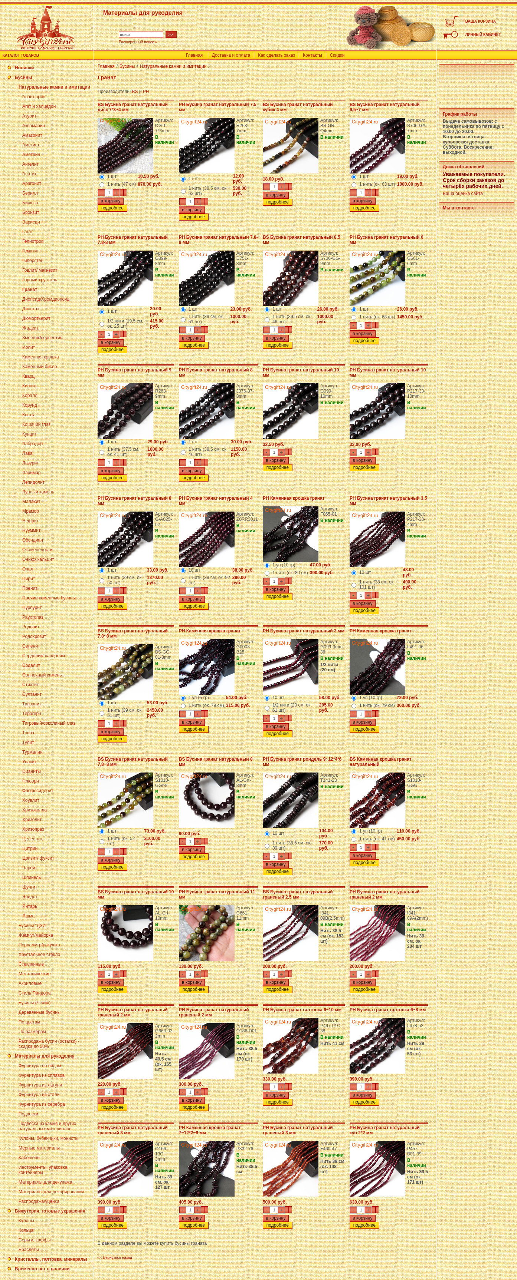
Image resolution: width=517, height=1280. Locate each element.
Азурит (29, 116)
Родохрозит (34, 636)
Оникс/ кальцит (38, 559)
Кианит (29, 385)
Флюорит (31, 781)
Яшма (28, 916)
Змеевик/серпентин (42, 337)
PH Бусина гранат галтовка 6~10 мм (302, 1009)
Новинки (24, 67)
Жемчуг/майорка (36, 935)
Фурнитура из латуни (40, 1085)
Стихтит (30, 684)
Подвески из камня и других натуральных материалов (47, 1126)
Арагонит (31, 183)
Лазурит (30, 463)
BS (135, 91)
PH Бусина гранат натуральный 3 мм (303, 631)
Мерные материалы (39, 1148)
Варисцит (32, 222)
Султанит (32, 694)
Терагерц (31, 713)
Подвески (28, 1114)
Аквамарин (33, 125)
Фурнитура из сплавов (42, 1075)
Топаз (28, 732)
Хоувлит (30, 800)
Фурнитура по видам (40, 1065)
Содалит (31, 665)
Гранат (29, 289)
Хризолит (32, 819)
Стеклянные (31, 964)
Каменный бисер (39, 366)
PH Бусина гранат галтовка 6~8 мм (388, 1009)
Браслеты (29, 1249)
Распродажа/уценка (39, 1201)
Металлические (35, 973)
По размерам (32, 1031)
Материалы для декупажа (45, 1182)
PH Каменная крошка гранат (294, 498)
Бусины (23, 77)
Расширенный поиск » (138, 42)
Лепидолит (33, 482)
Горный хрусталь (39, 279)
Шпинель (31, 877)
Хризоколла (34, 810)
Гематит (30, 251)
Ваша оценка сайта (463, 193)
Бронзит (30, 212)
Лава (27, 453)
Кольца (26, 1230)
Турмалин (32, 752)
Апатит (29, 173)
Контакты (312, 55)
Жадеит (30, 328)
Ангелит (30, 164)
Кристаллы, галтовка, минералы (51, 1259)
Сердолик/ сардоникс (44, 655)
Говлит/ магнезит (39, 270)
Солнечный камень (42, 675)
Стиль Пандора (34, 993)
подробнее (112, 208)
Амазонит (32, 135)
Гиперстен (32, 260)
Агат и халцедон (39, 106)
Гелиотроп (32, 241)
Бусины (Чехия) (34, 1002)
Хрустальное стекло (39, 954)
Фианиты (31, 771)
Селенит (31, 646)
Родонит (30, 626)
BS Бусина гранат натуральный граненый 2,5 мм (298, 894)
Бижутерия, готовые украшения (50, 1211)
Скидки (337, 55)
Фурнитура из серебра (42, 1104)
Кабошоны (29, 1157)
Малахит (31, 501)
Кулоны (26, 1220)
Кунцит (29, 434)
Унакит (29, 761)
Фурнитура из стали (39, 1094)
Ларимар (31, 472)
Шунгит (29, 887)
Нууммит (31, 530)
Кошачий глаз (36, 424)
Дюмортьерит (36, 318)
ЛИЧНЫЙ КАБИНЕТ (483, 35)
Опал (27, 569)
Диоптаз (30, 308)
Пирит (28, 578)
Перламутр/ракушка (39, 944)
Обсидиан (32, 540)
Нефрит (30, 520)
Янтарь (29, 906)
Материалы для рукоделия (45, 1056)
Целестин (32, 838)
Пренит (29, 588)
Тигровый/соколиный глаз (48, 723)
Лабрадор (32, 443)
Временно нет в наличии (42, 1268)
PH (146, 91)
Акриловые (30, 983)
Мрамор (30, 511)
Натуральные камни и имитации (54, 87)
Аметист (30, 145)
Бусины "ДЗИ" (33, 925)
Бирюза (30, 202)
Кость (28, 414)
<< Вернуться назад (115, 1258)
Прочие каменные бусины (49, 598)
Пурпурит (32, 607)
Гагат (27, 231)
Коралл (29, 395)
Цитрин (29, 848)
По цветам (29, 1022)
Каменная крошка (40, 357)
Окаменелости (37, 549)
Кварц (28, 376)
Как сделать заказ (276, 55)
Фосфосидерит (37, 790)
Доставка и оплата (231, 55)
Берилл (30, 193)
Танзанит (31, 704)
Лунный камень (38, 492)
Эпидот (29, 896)
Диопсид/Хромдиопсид (45, 299)
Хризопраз (33, 829)
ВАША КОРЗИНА (480, 21)
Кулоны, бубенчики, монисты (48, 1138)
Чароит (29, 867)
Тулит (28, 742)
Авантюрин (33, 96)
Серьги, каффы (35, 1240)
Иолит (28, 347)
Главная (194, 55)
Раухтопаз (32, 617)
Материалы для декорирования (51, 1191)
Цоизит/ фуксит (38, 858)
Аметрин (31, 154)
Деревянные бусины (39, 1012)
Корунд (29, 405)
